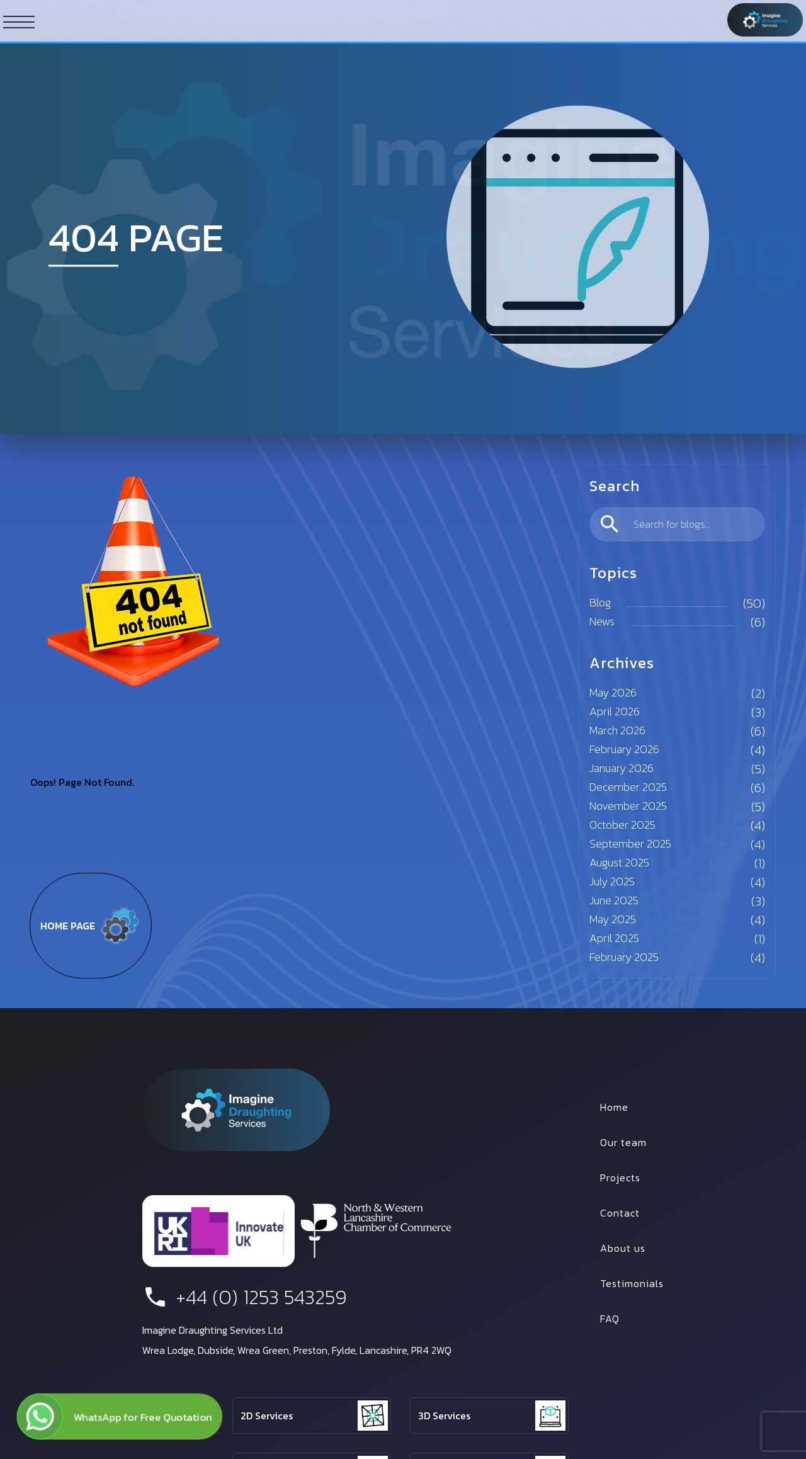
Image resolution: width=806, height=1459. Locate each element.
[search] (677, 524)
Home (614, 1107)
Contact (620, 1212)
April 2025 (614, 937)
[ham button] (19, 21)
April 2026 (614, 711)
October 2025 (622, 824)
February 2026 (624, 749)
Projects (620, 1177)
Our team (623, 1142)
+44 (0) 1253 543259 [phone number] (244, 1297)
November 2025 (628, 805)
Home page (90, 925)
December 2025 (628, 786)
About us (622, 1248)
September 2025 (630, 843)
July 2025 (612, 881)
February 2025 (624, 956)
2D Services (267, 1415)
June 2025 (614, 900)
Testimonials (632, 1283)
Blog (600, 602)
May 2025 (612, 919)
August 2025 (619, 862)
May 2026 (613, 692)
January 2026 (621, 767)
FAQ (610, 1318)
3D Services (444, 1415)
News (602, 621)
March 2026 (617, 730)
